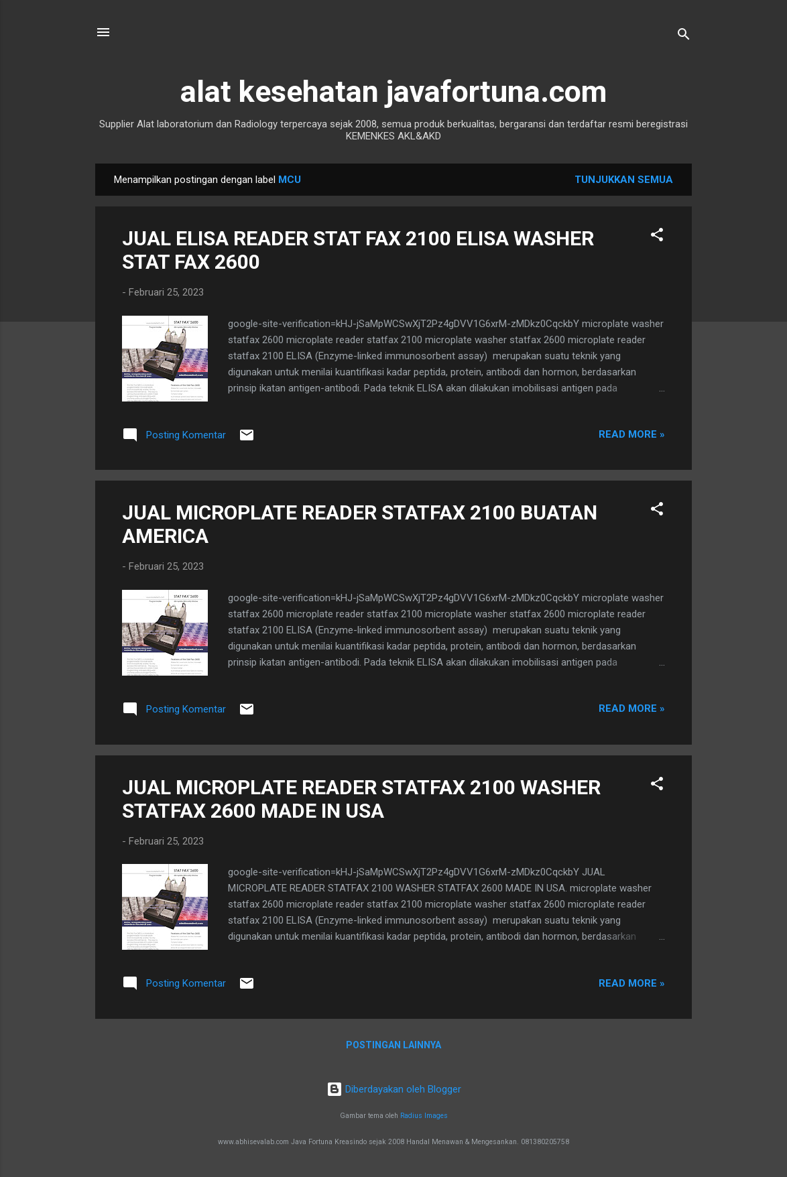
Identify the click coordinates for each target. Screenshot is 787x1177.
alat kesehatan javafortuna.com (393, 91)
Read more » (632, 434)
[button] (657, 237)
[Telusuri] (684, 36)
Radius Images (424, 1115)
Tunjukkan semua (623, 180)
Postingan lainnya (393, 1045)
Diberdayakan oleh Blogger (393, 1089)
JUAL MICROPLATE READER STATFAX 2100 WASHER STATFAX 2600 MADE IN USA (361, 799)
